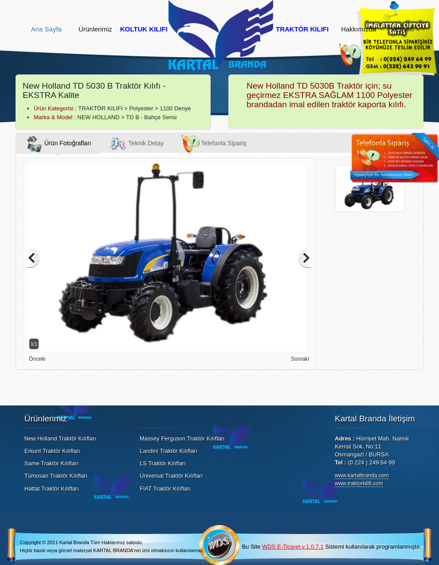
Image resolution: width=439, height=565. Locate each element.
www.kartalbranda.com (361, 475)
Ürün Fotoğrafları (58, 143)
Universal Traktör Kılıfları (171, 475)
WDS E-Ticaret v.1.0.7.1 (293, 546)
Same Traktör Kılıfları (51, 463)
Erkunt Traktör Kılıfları (52, 451)
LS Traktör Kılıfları (163, 463)
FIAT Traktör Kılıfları (165, 488)
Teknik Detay (136, 143)
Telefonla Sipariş (214, 143)
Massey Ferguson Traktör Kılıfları (182, 438)
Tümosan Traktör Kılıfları (55, 475)
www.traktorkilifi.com (359, 483)
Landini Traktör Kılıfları (168, 451)
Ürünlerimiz (95, 29)
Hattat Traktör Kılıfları (51, 488)
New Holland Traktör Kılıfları (60, 438)
